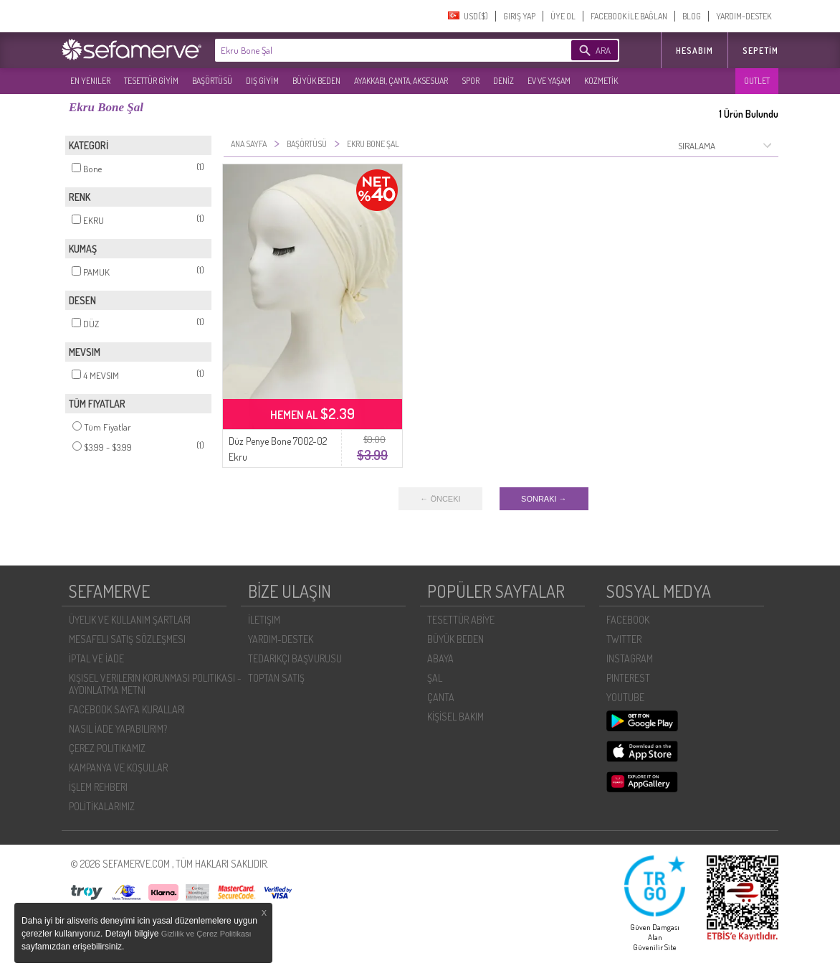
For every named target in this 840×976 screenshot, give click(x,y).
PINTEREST (628, 678)
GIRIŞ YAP (519, 16)
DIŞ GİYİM (262, 80)
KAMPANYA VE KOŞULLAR (118, 767)
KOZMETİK (601, 80)
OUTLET (757, 80)
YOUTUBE (625, 697)
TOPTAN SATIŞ (276, 678)
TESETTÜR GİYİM (151, 80)
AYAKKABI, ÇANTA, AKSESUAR (401, 80)
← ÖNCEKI (440, 498)
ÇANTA (440, 697)
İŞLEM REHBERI (98, 787)
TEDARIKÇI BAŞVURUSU (295, 658)
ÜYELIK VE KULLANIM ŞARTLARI (130, 620)
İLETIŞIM (264, 620)
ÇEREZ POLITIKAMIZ (107, 748)
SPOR (470, 80)
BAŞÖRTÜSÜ (212, 80)
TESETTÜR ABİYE (461, 620)
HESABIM (694, 50)
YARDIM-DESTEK (743, 16)
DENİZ (503, 80)
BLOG (691, 16)
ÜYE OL (563, 16)
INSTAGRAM (629, 658)
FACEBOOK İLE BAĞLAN (629, 16)
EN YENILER (90, 80)
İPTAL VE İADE (96, 658)
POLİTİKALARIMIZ (102, 806)
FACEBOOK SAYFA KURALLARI (127, 709)
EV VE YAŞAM (549, 80)
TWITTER (623, 639)
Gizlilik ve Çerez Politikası (206, 933)
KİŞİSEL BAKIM (455, 716)
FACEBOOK (627, 620)
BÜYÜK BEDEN (316, 80)
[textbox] (371, 50)
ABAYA (440, 658)
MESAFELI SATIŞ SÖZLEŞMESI (127, 639)
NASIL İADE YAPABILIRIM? (118, 729)
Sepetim (760, 50)
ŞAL (434, 678)
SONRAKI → (544, 498)
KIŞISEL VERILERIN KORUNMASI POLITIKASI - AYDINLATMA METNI (155, 684)
